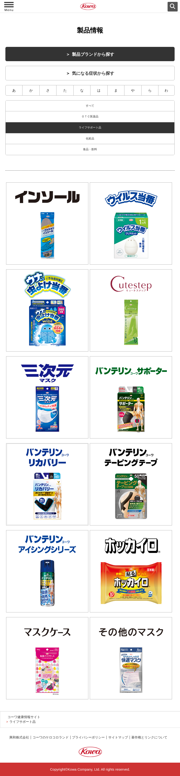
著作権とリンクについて (149, 737)
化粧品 (90, 138)
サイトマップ (118, 737)
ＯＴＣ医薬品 (90, 116)
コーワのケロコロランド (51, 737)
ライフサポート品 (90, 127)
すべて (90, 105)
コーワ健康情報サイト (24, 717)
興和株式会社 (19, 737)
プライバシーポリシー (88, 737)
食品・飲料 (90, 149)
